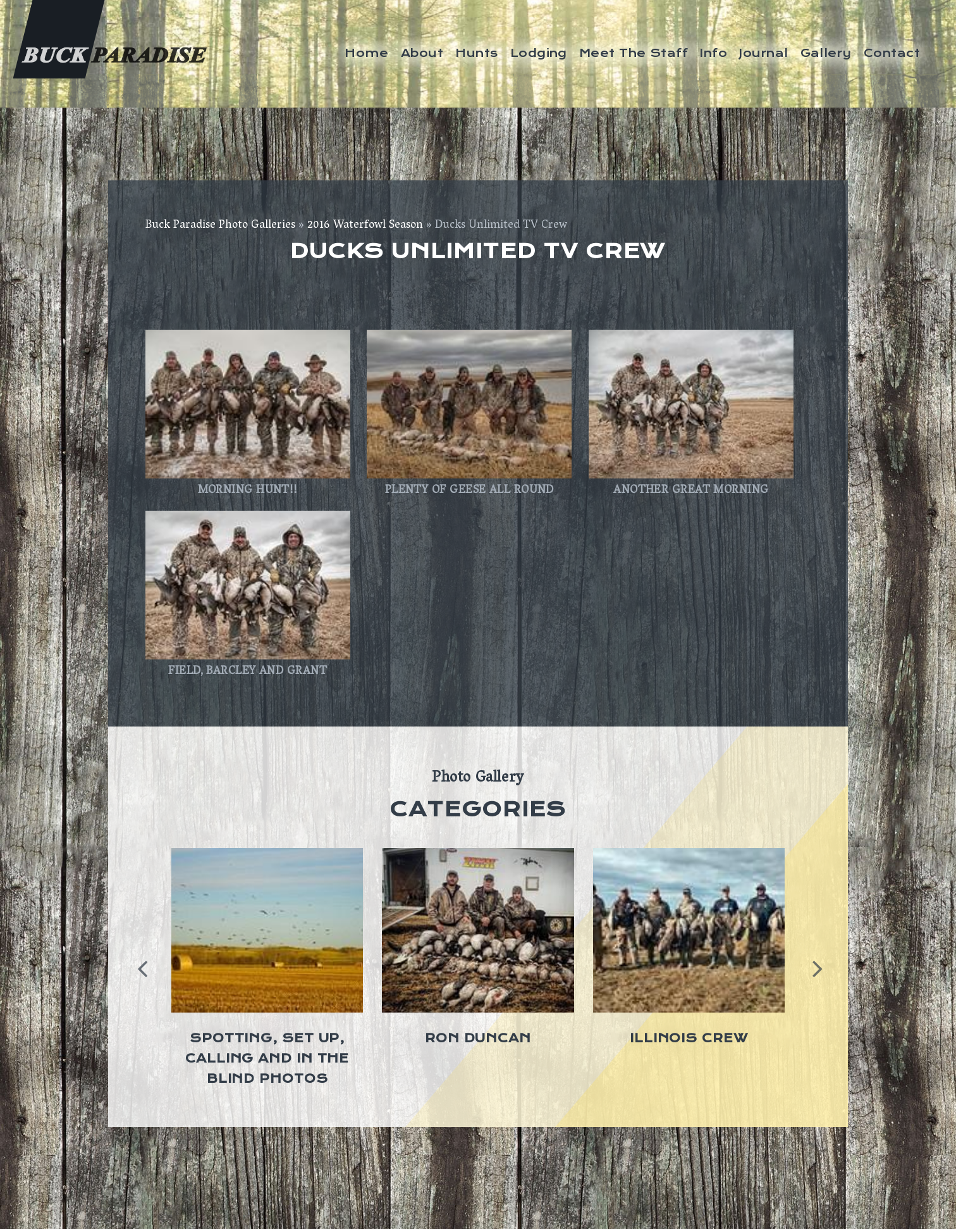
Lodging (538, 53)
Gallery (826, 53)
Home (367, 53)
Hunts (476, 53)
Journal (763, 53)
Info (713, 53)
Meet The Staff (633, 53)
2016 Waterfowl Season (365, 226)
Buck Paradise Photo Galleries (220, 226)
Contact (892, 53)
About (422, 53)
